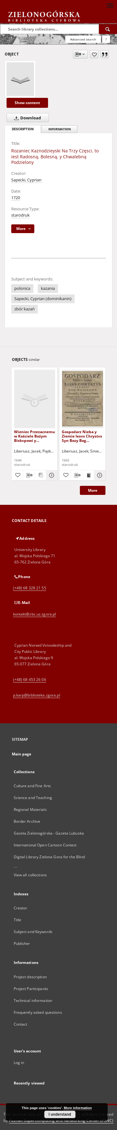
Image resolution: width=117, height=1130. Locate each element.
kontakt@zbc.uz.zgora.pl (34, 614)
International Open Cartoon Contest (45, 845)
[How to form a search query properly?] (106, 39)
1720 (15, 197)
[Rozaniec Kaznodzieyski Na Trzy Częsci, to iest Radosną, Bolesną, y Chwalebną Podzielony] (20, 79)
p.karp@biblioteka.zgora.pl (36, 695)
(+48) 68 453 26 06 (29, 679)
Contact (20, 1024)
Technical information (33, 1000)
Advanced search (83, 39)
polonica (22, 288)
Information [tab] (59, 129)
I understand (60, 1114)
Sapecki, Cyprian (26, 180)
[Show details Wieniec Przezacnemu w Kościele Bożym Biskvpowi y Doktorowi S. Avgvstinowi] (50, 475)
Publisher (22, 943)
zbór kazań (24, 309)
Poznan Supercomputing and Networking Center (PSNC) (61, 1120)
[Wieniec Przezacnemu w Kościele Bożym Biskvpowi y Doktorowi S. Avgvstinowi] (34, 399)
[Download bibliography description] (28, 475)
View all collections (30, 875)
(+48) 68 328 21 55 (29, 588)
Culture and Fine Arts (32, 785)
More (92, 490)
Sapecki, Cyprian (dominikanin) (42, 298)
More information (78, 1108)
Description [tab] (23, 129)
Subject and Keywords (33, 931)
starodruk (20, 215)
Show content (27, 102)
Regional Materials (30, 809)
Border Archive (27, 821)
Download (26, 118)
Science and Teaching (33, 797)
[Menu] (109, 5)
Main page (22, 754)
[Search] (108, 29)
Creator (20, 908)
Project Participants (31, 988)
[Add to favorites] (94, 54)
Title (18, 919)
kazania (48, 288)
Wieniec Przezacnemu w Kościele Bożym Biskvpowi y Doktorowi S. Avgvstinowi (34, 436)
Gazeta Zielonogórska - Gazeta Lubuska (49, 833)
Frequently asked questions (38, 1012)
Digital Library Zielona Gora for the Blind (49, 856)
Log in (19, 1062)
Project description (30, 976)
